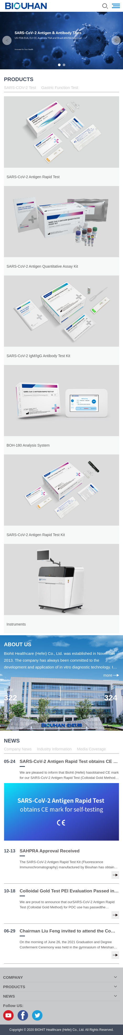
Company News (18, 749)
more (111, 675)
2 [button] (64, 65)
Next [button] (116, 40)
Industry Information (54, 749)
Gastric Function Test (59, 87)
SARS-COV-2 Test (20, 87)
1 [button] (59, 65)
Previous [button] (7, 40)
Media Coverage (91, 749)
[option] (61, 40)
